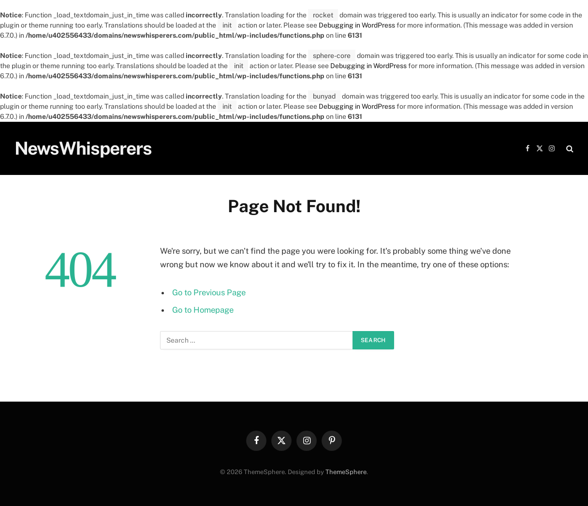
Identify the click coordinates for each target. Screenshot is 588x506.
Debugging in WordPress (357, 25)
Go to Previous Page (209, 292)
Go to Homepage (203, 310)
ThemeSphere (346, 472)
